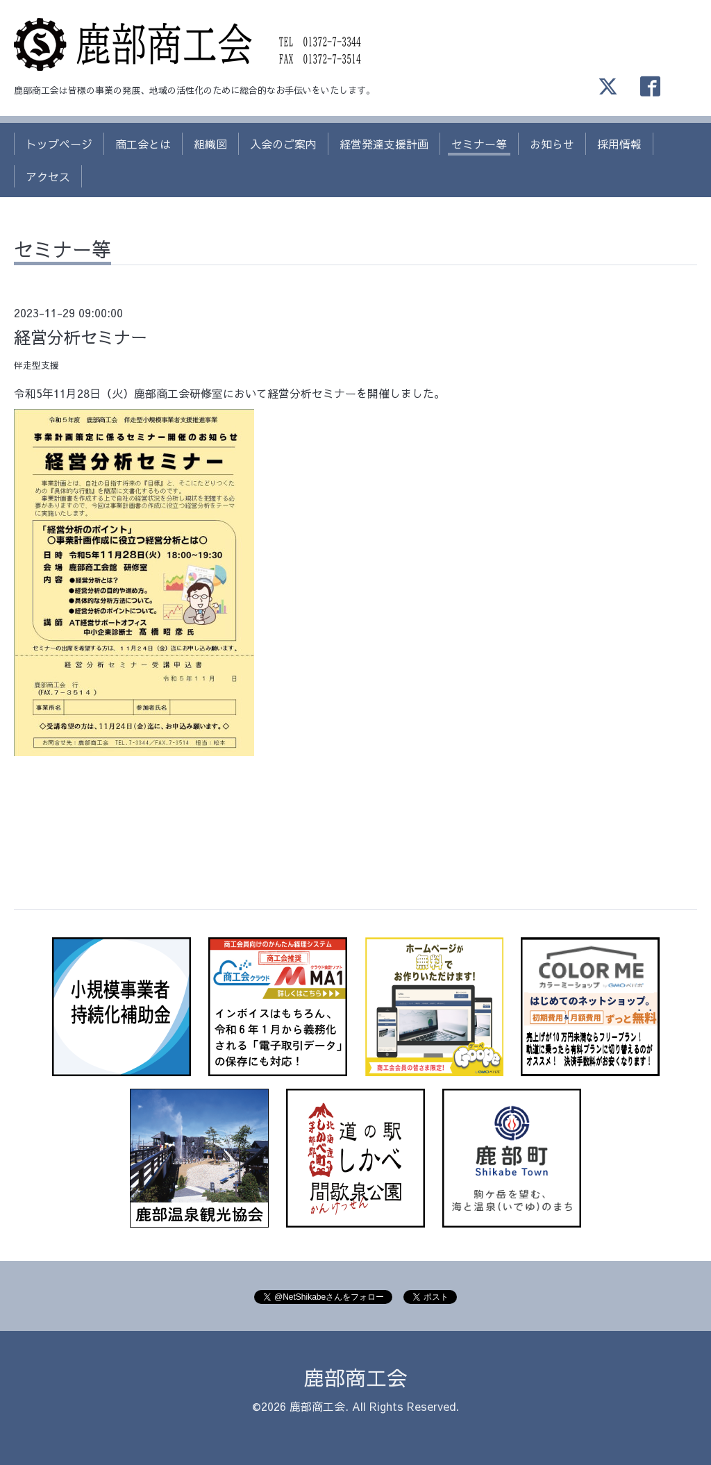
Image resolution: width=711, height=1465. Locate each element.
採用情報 (619, 143)
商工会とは (143, 143)
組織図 (210, 143)
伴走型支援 (36, 365)
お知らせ (552, 143)
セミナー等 (479, 143)
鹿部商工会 (355, 1377)
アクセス (48, 176)
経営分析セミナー (80, 337)
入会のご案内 (283, 143)
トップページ (59, 143)
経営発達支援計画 (384, 143)
